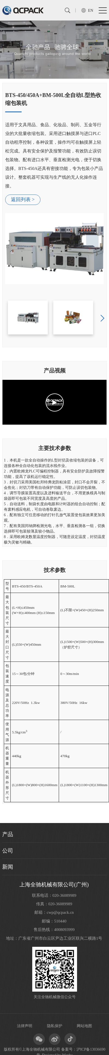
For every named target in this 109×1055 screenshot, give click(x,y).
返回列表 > (23, 199)
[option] (54, 187)
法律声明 (24, 1026)
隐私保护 (54, 1026)
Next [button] (102, 318)
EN (90, 10)
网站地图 (84, 1026)
